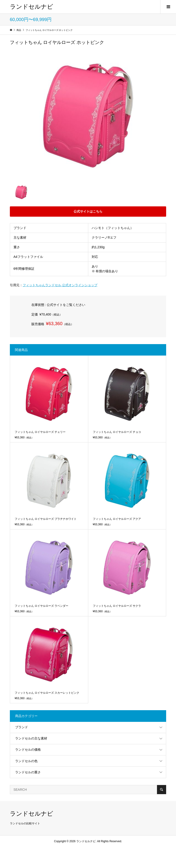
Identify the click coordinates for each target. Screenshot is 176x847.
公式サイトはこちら (88, 211)
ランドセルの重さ (28, 772)
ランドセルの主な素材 (31, 738)
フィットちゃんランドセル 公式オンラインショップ (60, 285)
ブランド (21, 727)
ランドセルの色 (26, 761)
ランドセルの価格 (28, 749)
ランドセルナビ (31, 6)
